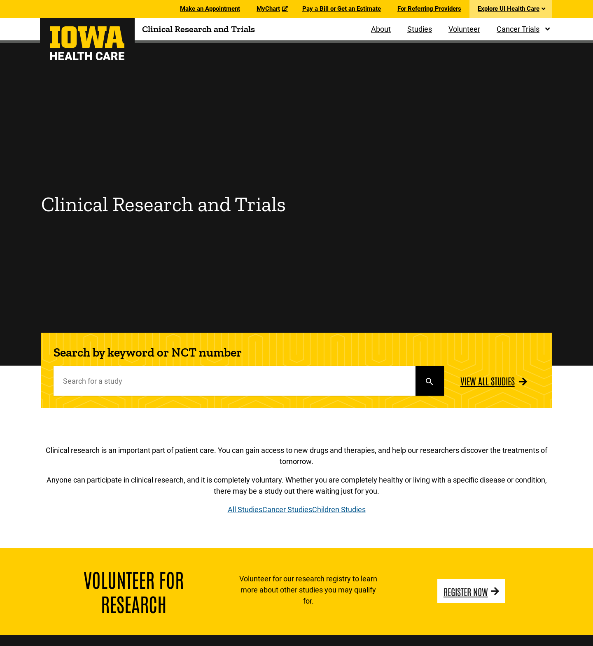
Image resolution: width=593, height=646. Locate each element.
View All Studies (487, 381)
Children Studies (339, 509)
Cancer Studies (287, 509)
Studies (419, 29)
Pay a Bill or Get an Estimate (341, 8)
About (381, 29)
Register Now (466, 591)
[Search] (235, 381)
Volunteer (464, 29)
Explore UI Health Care (508, 8)
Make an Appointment (210, 8)
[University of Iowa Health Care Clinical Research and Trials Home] (87, 43)
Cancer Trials (518, 29)
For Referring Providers (429, 8)
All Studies (245, 509)
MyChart (268, 8)
